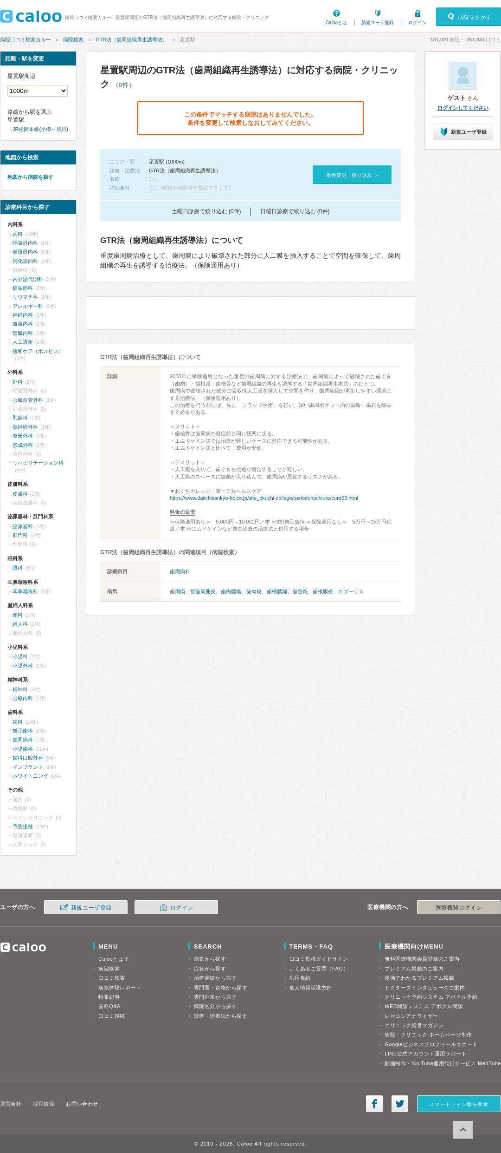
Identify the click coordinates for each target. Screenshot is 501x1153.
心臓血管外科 (28, 400)
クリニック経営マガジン (414, 1025)
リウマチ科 (25, 297)
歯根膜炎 (323, 591)
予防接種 (23, 826)
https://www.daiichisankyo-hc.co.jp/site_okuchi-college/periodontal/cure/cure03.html (264, 498)
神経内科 (23, 315)
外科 (18, 382)
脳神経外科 (25, 427)
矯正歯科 (23, 731)
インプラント (28, 767)
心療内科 (23, 698)
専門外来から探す (215, 997)
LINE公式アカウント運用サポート (426, 1053)
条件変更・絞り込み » (352, 175)
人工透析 (23, 342)
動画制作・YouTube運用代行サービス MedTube (443, 1063)
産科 (18, 615)
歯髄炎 (300, 591)
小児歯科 (23, 749)
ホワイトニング (30, 776)
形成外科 (23, 445)
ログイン (417, 22)
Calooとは (336, 22)
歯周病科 (180, 571)
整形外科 (23, 436)
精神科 (20, 689)
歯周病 (177, 591)
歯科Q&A (109, 1006)
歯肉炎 (254, 591)
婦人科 (20, 624)
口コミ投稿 (111, 1016)
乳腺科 (20, 417)
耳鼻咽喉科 (25, 591)
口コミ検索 (111, 978)
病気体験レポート (119, 987)
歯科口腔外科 (28, 757)
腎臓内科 (23, 333)
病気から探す (210, 959)
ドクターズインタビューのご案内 (425, 987)
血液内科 (23, 324)
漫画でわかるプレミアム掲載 (419, 978)
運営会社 (10, 1104)
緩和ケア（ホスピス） (38, 351)
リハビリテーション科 (38, 462)
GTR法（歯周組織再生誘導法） (131, 39)
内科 (18, 234)
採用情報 (43, 1104)
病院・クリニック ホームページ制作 (428, 1034)
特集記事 (109, 997)
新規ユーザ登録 (377, 22)
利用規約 (300, 978)
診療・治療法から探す (221, 1016)
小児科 (20, 656)
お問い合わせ (82, 1104)
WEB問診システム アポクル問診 (424, 1006)
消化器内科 (25, 261)
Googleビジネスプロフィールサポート (431, 1044)
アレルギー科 (28, 306)
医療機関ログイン (459, 907)
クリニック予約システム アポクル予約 (431, 997)
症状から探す (210, 968)
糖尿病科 (23, 288)
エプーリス (351, 591)
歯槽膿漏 (277, 591)
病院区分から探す (215, 1006)
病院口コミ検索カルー (25, 39)
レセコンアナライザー (411, 1016)
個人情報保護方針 (310, 987)
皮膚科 (20, 494)
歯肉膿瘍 (231, 591)
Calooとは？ (113, 959)
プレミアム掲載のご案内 (414, 968)
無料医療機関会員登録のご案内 (422, 959)
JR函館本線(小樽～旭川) (40, 129)
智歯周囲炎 (203, 591)
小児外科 (23, 665)
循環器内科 (25, 252)
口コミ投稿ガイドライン (318, 959)
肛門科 (20, 535)
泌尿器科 (23, 526)
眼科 (18, 567)
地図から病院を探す (30, 177)
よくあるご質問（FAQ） (319, 968)
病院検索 (73, 39)
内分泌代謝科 (28, 279)
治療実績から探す (215, 978)
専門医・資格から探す (221, 987)
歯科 (18, 722)
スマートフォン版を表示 (458, 1104)
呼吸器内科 (25, 243)
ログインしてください (462, 108)
